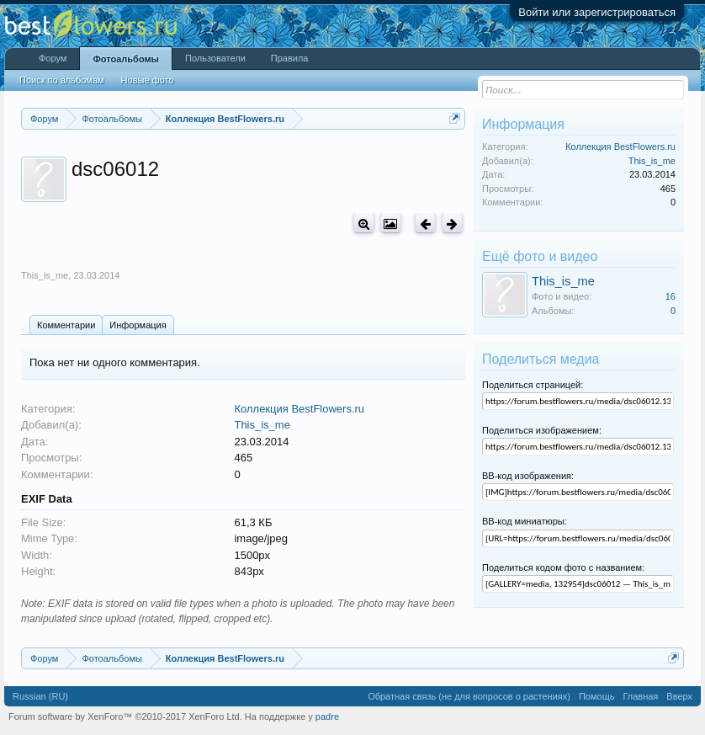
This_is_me (44, 275)
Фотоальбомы (126, 59)
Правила (290, 58)
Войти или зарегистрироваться (597, 12)
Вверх (679, 696)
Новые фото (147, 80)
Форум (52, 58)
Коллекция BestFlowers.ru (299, 408)
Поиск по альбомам (61, 80)
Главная (640, 696)
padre (327, 716)
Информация (137, 325)
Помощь (597, 696)
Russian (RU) (40, 696)
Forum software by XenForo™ (125, 716)
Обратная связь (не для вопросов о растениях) (469, 696)
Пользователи (215, 58)
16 (670, 296)
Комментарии (66, 325)
